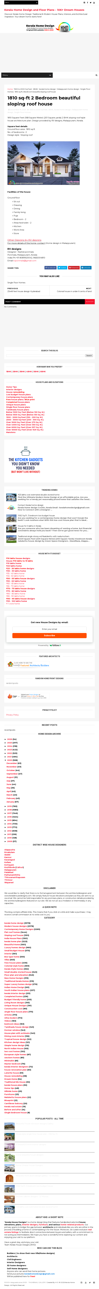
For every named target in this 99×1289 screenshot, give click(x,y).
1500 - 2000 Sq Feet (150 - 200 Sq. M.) (24, 418)
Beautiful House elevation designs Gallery (34, 1124)
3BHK (22, 372)
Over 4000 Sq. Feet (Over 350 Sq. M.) (24, 425)
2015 (9, 821)
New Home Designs (14, 978)
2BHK (35, 89)
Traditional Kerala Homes (17, 982)
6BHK (43, 372)
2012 (9, 831)
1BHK (8, 372)
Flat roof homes (12, 933)
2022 (9, 754)
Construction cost (13, 1009)
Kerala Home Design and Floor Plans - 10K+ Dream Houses (44, 9)
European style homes (15, 1055)
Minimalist (9, 1061)
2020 (9, 761)
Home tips (9, 1089)
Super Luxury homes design (18, 985)
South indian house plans (17, 991)
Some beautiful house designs (29, 1155)
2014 (9, 824)
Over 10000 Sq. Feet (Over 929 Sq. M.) (24, 430)
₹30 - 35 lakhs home (16, 571)
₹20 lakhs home (14, 566)
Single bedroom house (15, 1113)
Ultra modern (11, 1018)
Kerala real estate (13, 1107)
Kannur (7, 858)
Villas (7, 960)
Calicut (19, 868)
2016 (9, 817)
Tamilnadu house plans (17, 410)
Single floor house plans (18, 407)
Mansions (11, 433)
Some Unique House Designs (29, 1166)
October (11, 771)
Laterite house (12, 1073)
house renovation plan (15, 1070)
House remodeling (13, 1076)
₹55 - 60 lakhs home (16, 581)
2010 (9, 838)
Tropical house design (15, 1040)
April (9, 792)
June (9, 785)
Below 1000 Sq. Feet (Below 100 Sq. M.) (25, 413)
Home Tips (11, 387)
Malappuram (10, 870)
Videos (8, 1021)
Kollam (7, 863)
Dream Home (11, 1079)
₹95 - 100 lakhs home (16, 601)
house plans (18, 402)
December (12, 764)
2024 (9, 747)
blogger (89, 302)
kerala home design (47, 89)
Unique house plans (16, 405)
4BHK (29, 372)
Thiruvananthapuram (14, 878)
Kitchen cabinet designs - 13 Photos (32, 1197)
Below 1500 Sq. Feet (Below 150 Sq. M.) (25, 415)
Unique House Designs (15, 1006)
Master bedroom (12, 1064)
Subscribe (49, 636)
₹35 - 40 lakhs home (15, 574)
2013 (9, 828)
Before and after (13, 1110)
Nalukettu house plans (15, 1098)
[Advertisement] (49, 53)
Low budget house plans (18, 395)
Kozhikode (9, 868)
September (12, 774)
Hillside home (11, 1092)
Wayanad (8, 883)
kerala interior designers (16, 1067)
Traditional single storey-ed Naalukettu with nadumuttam (43, 537)
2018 (9, 810)
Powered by (49, 646)
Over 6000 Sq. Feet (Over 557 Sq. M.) (24, 428)
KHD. (57, 1283)
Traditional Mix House (15, 1082)
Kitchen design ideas (15, 1043)
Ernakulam (9, 853)
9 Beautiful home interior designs (31, 1145)
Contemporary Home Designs (19, 929)
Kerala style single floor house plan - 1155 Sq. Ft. (37, 1134)
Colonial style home (14, 966)
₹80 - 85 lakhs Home (15, 594)
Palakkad (8, 873)
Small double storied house (18, 972)
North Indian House (14, 1049)
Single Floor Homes (22, 113)
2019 (9, 807)
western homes (12, 1058)
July (8, 781)
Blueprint (9, 1101)
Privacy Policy (12, 715)
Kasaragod (9, 860)
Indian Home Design (14, 988)
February (11, 799)
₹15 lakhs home (13, 564)
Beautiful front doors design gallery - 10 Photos (37, 1176)
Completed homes (13, 997)
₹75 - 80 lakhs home (16, 591)
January (10, 802)
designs (14, 390)
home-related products (72, 1225)
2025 (9, 743)
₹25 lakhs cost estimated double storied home (39, 495)
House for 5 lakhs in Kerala (29, 526)
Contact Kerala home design (31, 506)
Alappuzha (9, 850)
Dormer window (12, 1030)
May (8, 788)
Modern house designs (15, 927)
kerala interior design (15, 994)
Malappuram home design (68, 89)
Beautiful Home (12, 945)
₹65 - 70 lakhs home (15, 586)
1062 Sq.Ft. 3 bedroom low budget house (36, 516)
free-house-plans (13, 963)
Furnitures (9, 1095)
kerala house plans (13, 1085)
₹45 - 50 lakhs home (15, 576)
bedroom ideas (12, 1024)
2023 (9, 750)
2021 (9, 757)
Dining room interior (14, 1037)
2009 (9, 842)
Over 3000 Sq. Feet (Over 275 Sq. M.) (24, 423)
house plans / (20, 400)
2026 (9, 740)
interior (8, 954)
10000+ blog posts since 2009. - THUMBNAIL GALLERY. (25, 1283)
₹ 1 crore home (13, 604)
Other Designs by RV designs (25, 240)
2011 (9, 835)
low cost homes (12, 1052)
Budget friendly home (15, 1000)
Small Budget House (14, 951)
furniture (43, 1225)
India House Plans (13, 939)
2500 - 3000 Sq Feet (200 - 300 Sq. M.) (25, 420)
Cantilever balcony (13, 1104)
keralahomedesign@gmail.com (39, 1274)
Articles (8, 1015)
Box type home (12, 957)
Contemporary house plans (19, 397)
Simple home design (14, 1046)
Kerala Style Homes (14, 969)
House (15, 392)
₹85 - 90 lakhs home (15, 596)
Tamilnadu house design (16, 1027)
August (10, 778)
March (10, 795)
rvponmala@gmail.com (24, 261)
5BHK (36, 372)
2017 (9, 814)
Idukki (7, 855)
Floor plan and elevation (16, 975)
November (12, 767)
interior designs (30, 1225)
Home (10, 89)
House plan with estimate (17, 1034)
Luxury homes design (15, 948)
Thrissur (8, 880)
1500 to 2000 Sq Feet (23, 89)
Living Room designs (14, 1003)
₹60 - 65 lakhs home (15, 584)
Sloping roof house (14, 936)
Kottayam (9, 865)
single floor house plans (16, 1012)
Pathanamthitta (12, 875)
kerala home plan (13, 942)
